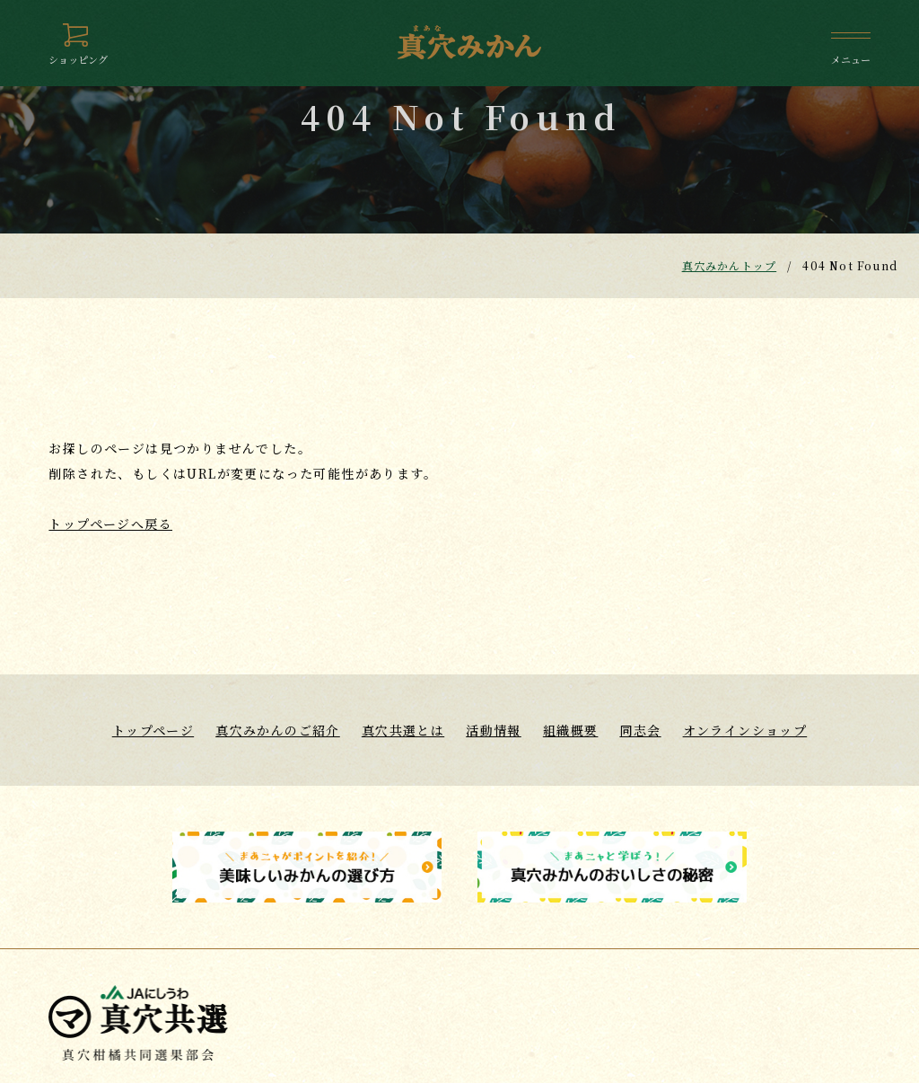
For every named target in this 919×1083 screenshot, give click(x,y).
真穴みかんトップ (729, 265)
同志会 (640, 730)
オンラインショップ (745, 730)
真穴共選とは (403, 730)
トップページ (153, 730)
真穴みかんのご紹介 (277, 730)
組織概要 (571, 730)
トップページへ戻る (110, 524)
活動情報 (493, 730)
